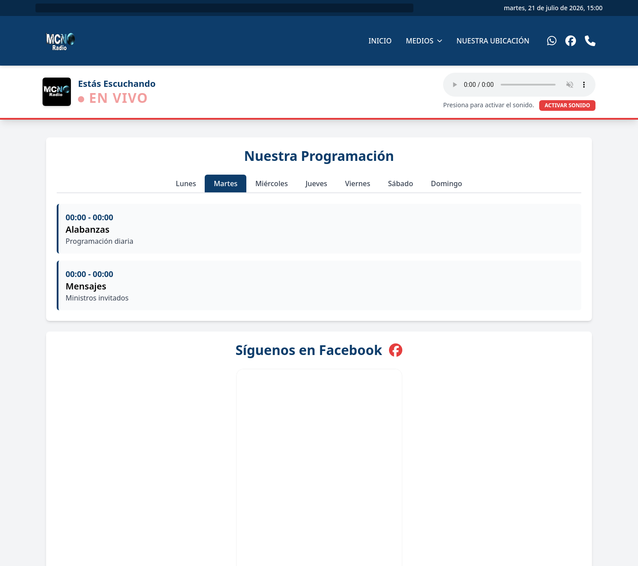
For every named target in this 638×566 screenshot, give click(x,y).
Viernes (357, 183)
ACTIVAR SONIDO (567, 105)
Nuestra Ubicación (492, 41)
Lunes (186, 183)
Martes (225, 183)
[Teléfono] (590, 41)
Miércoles (271, 183)
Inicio (380, 41)
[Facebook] (570, 41)
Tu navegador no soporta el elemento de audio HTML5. (519, 85)
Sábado (400, 183)
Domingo (446, 183)
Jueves (316, 183)
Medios (424, 41)
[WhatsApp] (551, 41)
